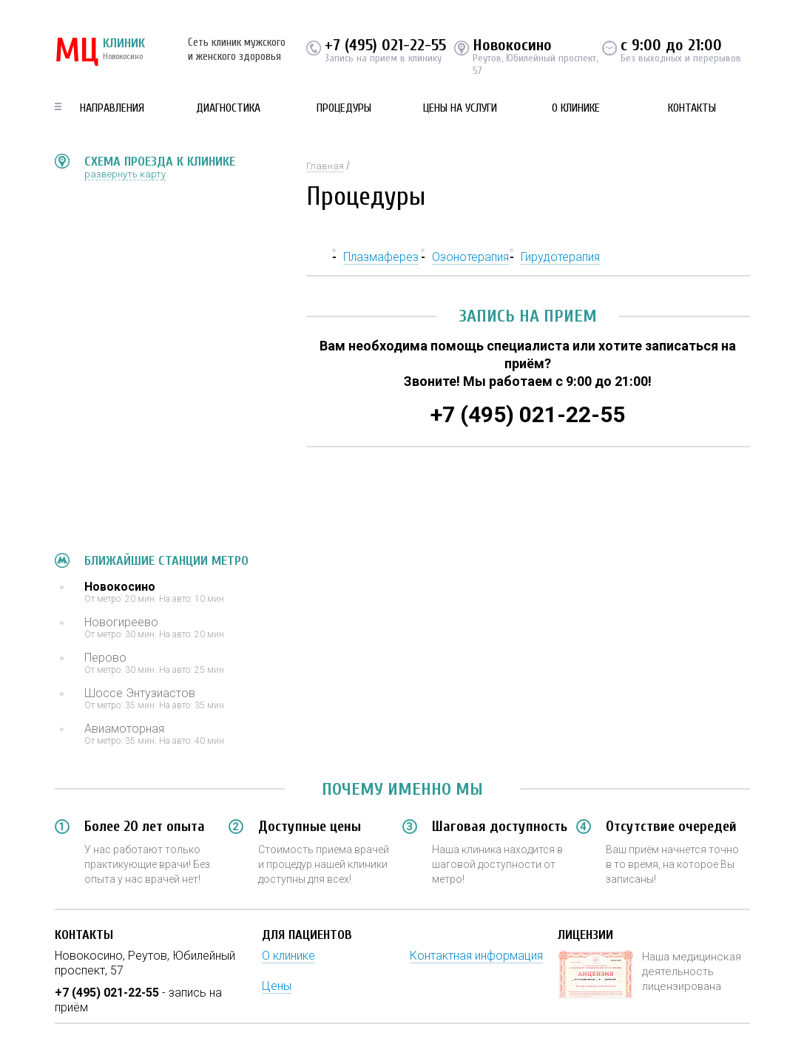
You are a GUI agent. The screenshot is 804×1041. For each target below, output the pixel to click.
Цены (276, 986)
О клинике (576, 108)
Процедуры (344, 108)
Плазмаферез (381, 257)
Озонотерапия (470, 257)
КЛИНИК (100, 52)
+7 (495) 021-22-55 (385, 45)
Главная (325, 166)
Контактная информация (476, 956)
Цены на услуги (460, 108)
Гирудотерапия (560, 257)
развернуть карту (125, 174)
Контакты (692, 108)
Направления (112, 108)
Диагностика (228, 108)
